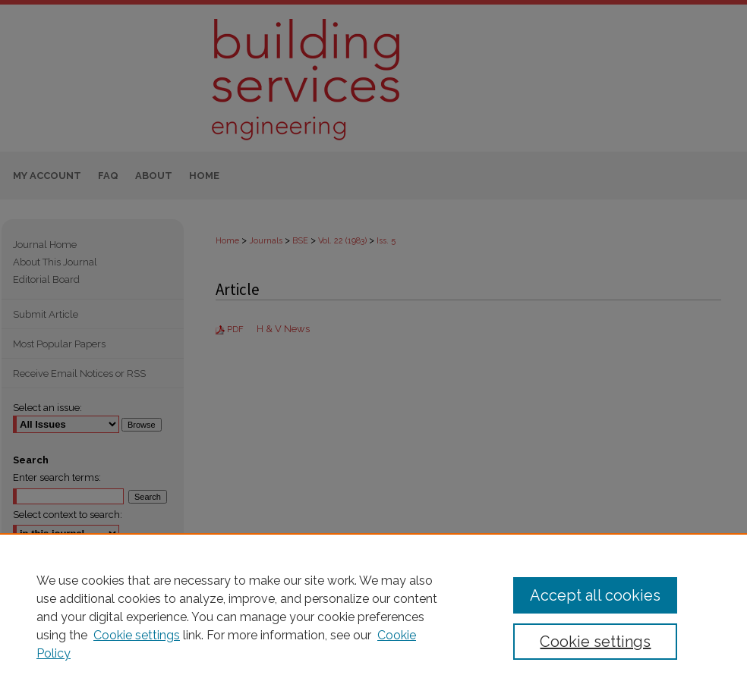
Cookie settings (136, 635)
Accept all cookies (595, 595)
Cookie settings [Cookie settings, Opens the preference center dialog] (595, 642)
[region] (373, 616)
